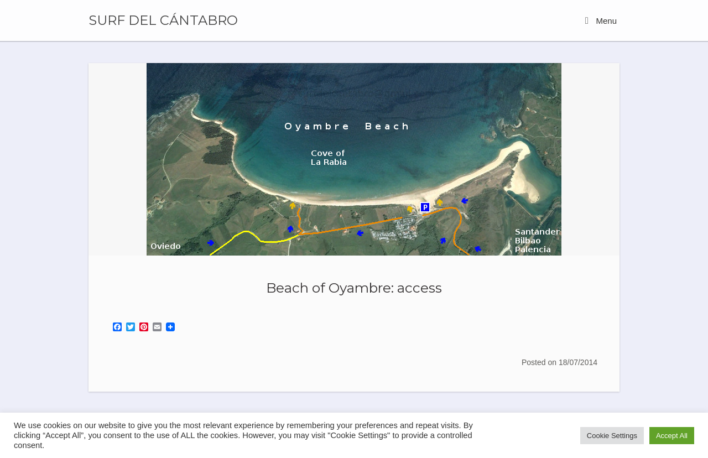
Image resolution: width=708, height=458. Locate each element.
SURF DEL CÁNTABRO (163, 20)
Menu (601, 20)
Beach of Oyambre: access (354, 287)
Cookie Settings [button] (612, 435)
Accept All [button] (672, 435)
